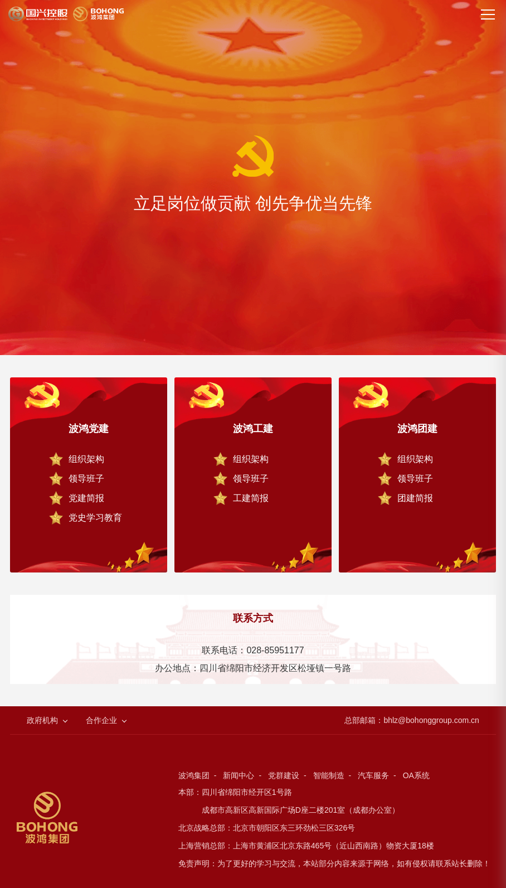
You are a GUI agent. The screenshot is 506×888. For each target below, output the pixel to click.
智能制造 (328, 775)
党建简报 (86, 498)
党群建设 (283, 775)
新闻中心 (238, 775)
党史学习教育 (95, 517)
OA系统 (416, 775)
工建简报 (251, 498)
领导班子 (86, 478)
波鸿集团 (194, 775)
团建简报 (415, 498)
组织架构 (86, 459)
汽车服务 (373, 775)
